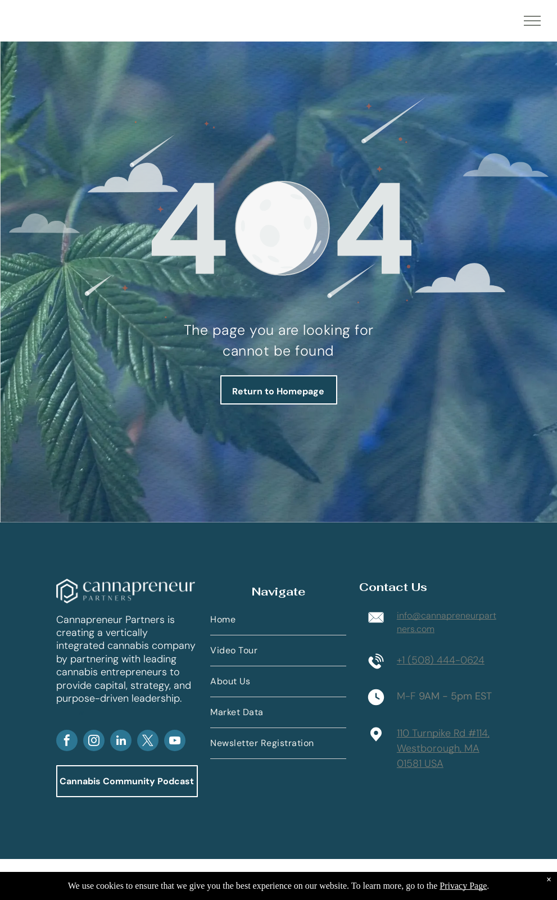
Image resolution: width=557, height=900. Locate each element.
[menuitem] (278, 619)
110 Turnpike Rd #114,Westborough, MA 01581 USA (443, 748)
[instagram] (94, 742)
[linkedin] (121, 742)
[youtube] (174, 742)
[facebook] (67, 742)
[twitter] (148, 742)
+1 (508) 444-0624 (440, 660)
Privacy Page (463, 885)
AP (81, 713)
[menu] (532, 20)
